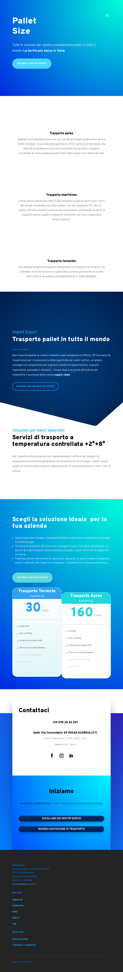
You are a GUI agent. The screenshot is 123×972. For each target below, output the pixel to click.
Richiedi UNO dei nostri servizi (35, 386)
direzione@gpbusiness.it (24, 884)
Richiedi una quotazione (32, 577)
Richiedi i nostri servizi (32, 63)
